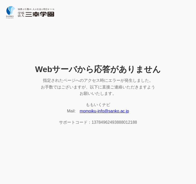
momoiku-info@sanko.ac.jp (104, 111)
